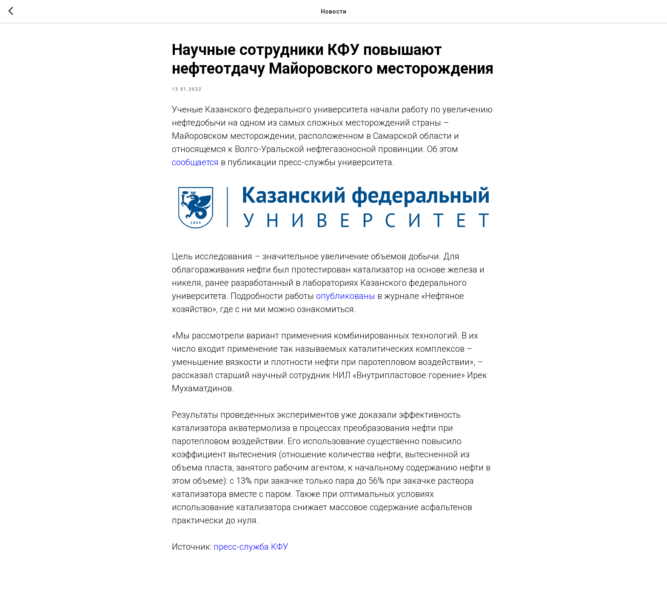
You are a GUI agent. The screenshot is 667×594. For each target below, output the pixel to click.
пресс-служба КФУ (251, 547)
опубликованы (345, 296)
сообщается (195, 162)
